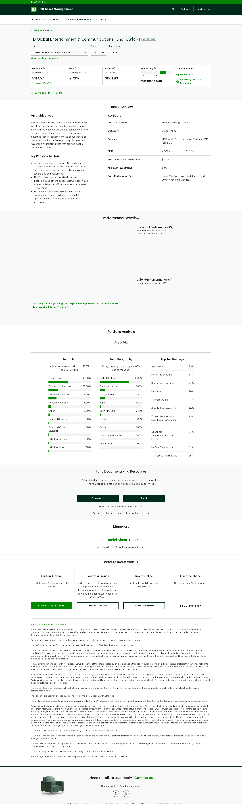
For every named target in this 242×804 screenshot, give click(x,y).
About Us (102, 19)
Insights (54, 19)
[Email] (144, 490)
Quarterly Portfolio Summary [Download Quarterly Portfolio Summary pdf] (191, 74)
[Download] (98, 490)
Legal (86, 794)
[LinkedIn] (126, 783)
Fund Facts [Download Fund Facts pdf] (186, 67)
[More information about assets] (114, 61)
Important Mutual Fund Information (49, 614)
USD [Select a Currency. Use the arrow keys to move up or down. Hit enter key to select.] (95, 45)
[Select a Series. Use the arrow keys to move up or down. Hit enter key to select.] (59, 45)
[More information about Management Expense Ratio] (76, 61)
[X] (116, 783)
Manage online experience (168, 794)
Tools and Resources (78, 19)
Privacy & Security (69, 794)
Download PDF (42, 85)
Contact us (144, 768)
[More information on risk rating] (155, 61)
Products (38, 19)
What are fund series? (43, 50)
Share (60, 85)
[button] (173, 9)
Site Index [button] (145, 794)
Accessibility (112, 794)
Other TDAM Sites (38, 2)
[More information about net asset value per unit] (44, 61)
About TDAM (129, 794)
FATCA (97, 794)
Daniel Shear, (121, 532)
